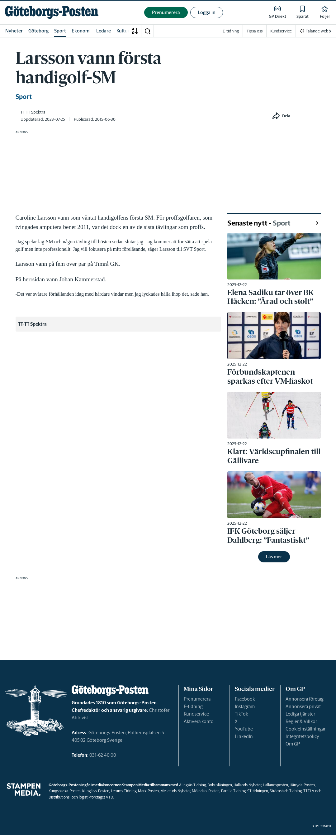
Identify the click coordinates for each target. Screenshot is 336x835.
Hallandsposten (275, 785)
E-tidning (193, 706)
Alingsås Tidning (192, 785)
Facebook (245, 699)
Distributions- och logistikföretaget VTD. (81, 797)
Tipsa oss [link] (255, 31)
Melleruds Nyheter (175, 791)
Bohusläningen (219, 785)
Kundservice (196, 714)
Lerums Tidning (123, 791)
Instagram (245, 706)
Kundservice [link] (281, 31)
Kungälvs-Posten (95, 791)
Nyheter (14, 31)
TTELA (308, 791)
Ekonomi (81, 31)
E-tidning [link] (231, 31)
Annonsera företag (305, 699)
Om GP (293, 744)
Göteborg (38, 31)
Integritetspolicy (302, 736)
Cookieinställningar (305, 729)
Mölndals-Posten (206, 791)
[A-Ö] (135, 31)
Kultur (123, 31)
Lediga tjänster (300, 714)
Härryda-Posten (302, 785)
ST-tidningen (257, 791)
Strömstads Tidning (286, 791)
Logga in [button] (206, 12)
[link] (51, 12)
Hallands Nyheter (247, 785)
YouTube (244, 729)
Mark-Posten (148, 791)
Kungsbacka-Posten (65, 791)
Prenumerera (197, 699)
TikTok (241, 714)
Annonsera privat (303, 706)
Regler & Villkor (301, 721)
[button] (147, 31)
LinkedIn (244, 736)
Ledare (103, 31)
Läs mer (274, 557)
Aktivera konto (199, 721)
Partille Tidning (233, 791)
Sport (60, 31)
